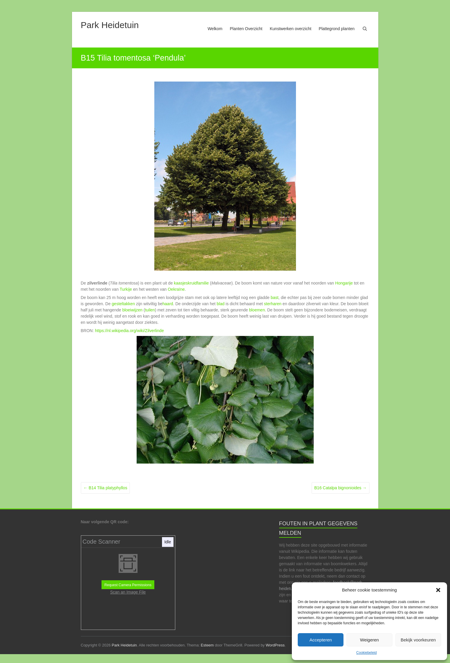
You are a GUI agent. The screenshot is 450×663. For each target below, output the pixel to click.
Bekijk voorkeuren (418, 639)
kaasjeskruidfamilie (191, 283)
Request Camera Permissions (127, 585)
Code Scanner (101, 541)
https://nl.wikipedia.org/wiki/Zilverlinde (129, 330)
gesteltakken (123, 303)
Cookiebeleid (366, 653)
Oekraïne (176, 289)
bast (274, 297)
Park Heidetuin (110, 25)
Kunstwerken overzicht (290, 28)
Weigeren (369, 639)
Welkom (214, 28)
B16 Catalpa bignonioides (340, 487)
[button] (438, 590)
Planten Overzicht (246, 28)
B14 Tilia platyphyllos (105, 487)
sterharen (273, 303)
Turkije (126, 289)
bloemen (257, 310)
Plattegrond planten (336, 28)
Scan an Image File (128, 592)
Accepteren (321, 639)
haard (168, 303)
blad (220, 303)
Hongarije (344, 283)
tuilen (150, 310)
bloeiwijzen (132, 310)
